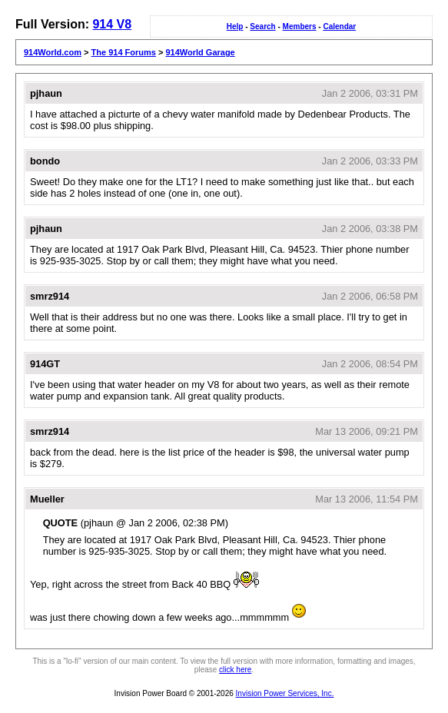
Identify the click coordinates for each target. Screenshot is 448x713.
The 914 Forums (123, 52)
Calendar (339, 26)
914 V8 (111, 24)
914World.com (52, 52)
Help (235, 26)
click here (235, 669)
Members (300, 26)
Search (262, 26)
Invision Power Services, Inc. (285, 693)
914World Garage (199, 52)
